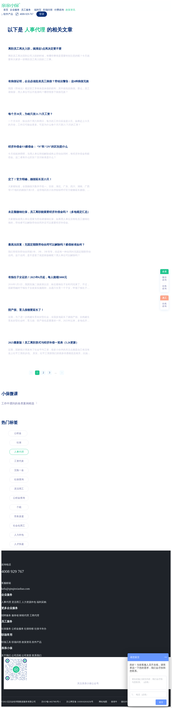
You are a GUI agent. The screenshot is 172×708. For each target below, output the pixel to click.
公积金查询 (19, 498)
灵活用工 (19, 488)
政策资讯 (70, 10)
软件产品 (37, 642)
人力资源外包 (29, 602)
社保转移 (29, 628)
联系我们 (37, 655)
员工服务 (26, 10)
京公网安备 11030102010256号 (79, 701)
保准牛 (114, 701)
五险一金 (19, 470)
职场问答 (48, 10)
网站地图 (103, 701)
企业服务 (14, 10)
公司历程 (16, 655)
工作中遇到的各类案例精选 (19, 403)
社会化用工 (19, 525)
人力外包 (19, 535)
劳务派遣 (19, 516)
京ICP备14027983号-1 (51, 701)
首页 (5, 10)
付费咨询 (59, 10)
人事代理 (19, 452)
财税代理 (24, 615)
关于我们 (6, 655)
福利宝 (37, 10)
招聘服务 (6, 615)
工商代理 (34, 615)
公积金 (17, 433)
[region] (86, 359)
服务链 (15, 615)
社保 (19, 442)
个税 (19, 507)
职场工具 (6, 642)
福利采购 (41, 602)
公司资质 (26, 655)
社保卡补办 (40, 628)
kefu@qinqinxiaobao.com (15, 588)
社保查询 (19, 479)
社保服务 (6, 628)
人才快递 (19, 544)
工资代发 (19, 461)
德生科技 (125, 701)
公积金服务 (18, 628)
